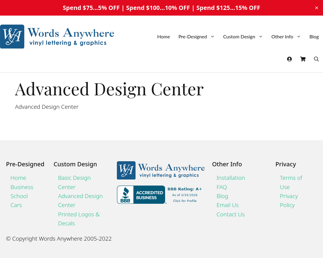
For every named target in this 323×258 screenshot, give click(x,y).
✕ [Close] (317, 7)
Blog (314, 36)
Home (163, 36)
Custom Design (245, 36)
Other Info (288, 36)
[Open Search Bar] (316, 59)
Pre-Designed (198, 36)
